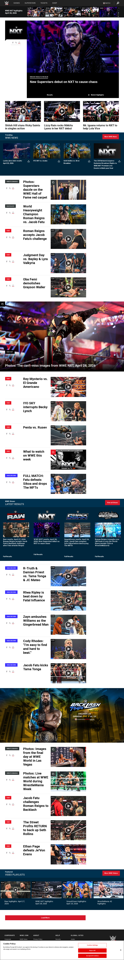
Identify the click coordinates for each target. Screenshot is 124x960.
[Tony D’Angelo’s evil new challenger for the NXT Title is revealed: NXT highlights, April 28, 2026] (108, 12)
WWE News (23, 939)
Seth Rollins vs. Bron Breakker (71, 162)
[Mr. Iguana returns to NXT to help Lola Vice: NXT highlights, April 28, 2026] (90, 12)
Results (50, 95)
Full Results (7, 556)
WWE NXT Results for (39, 77)
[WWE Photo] (62, 336)
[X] (16, 43)
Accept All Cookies (92, 956)
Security (58, 939)
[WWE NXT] (10, 351)
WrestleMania (12, 181)
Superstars (30, 3)
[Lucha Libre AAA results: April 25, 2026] (16, 151)
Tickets (44, 3)
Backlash (10, 206)
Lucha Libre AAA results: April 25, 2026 (12, 162)
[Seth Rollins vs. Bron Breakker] (77, 151)
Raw (8, 230)
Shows (17, 3)
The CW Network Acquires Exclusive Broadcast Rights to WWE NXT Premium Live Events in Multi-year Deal (105, 164)
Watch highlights (97, 95)
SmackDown (11, 475)
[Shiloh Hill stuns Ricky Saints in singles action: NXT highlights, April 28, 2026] (35, 12)
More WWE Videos (111, 873)
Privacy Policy (37, 939)
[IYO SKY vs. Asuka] (46, 151)
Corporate (8, 939)
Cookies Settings (92, 945)
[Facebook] (12, 43)
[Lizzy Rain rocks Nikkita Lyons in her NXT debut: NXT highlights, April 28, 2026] (72, 12)
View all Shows (112, 503)
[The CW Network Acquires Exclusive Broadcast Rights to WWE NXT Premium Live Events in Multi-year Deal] (107, 151)
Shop (54, 3)
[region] (62, 950)
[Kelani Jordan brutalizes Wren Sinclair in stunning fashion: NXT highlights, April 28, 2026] (53, 12)
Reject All (92, 950)
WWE (8, 451)
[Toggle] (19, 43)
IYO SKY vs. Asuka (40, 161)
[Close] (120, 950)
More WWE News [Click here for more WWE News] (110, 137)
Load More (45, 918)
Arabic (73, 939)
